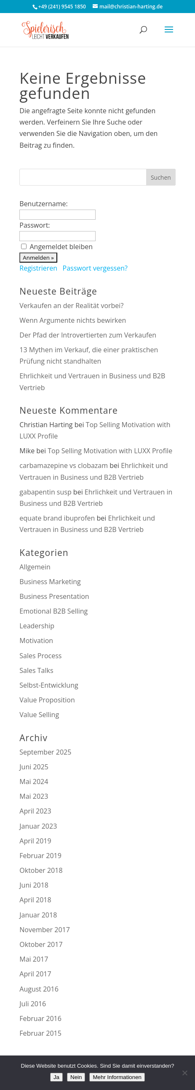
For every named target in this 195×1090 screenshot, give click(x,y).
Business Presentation (54, 596)
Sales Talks (36, 670)
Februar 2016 (40, 1018)
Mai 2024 (33, 781)
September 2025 (45, 752)
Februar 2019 (40, 855)
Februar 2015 (40, 1033)
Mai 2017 (33, 959)
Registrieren (38, 268)
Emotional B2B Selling (53, 611)
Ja (56, 1077)
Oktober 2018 (40, 870)
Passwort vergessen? (95, 268)
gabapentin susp (45, 492)
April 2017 (35, 973)
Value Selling (39, 714)
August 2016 (39, 989)
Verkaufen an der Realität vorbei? (71, 305)
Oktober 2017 (40, 944)
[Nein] (184, 1073)
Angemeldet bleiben (61, 246)
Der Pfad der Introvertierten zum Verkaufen (87, 335)
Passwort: (34, 225)
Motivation (36, 640)
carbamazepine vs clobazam (63, 465)
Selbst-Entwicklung (48, 685)
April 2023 (35, 811)
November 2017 (44, 929)
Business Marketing (49, 581)
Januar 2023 (38, 826)
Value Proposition (47, 700)
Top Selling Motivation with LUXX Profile (110, 450)
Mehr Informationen (117, 1077)
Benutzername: (43, 203)
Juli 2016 (32, 1003)
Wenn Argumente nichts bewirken (72, 320)
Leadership (36, 625)
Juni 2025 (33, 766)
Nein (76, 1077)
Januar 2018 (38, 915)
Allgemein (35, 567)
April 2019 (35, 840)
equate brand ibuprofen (57, 518)
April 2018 (35, 899)
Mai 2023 (33, 796)
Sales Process (40, 655)
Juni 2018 (33, 885)
